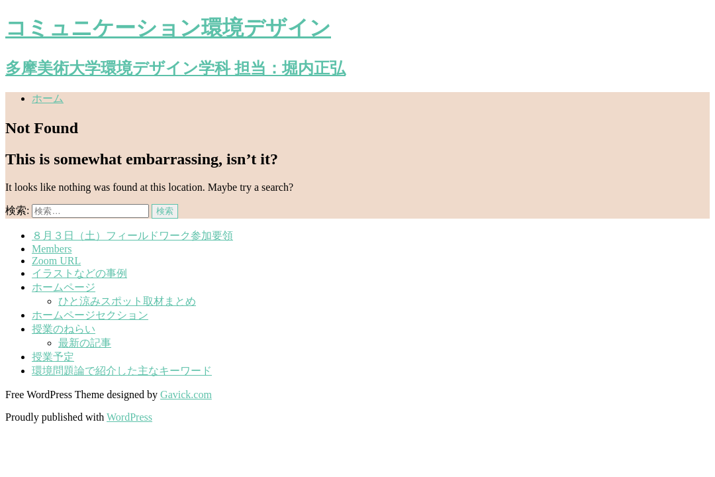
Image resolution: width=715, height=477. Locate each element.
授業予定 (53, 356)
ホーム (48, 98)
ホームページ (63, 287)
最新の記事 (84, 342)
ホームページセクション (90, 315)
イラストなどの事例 (79, 273)
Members (52, 248)
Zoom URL (56, 260)
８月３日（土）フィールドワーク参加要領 (132, 235)
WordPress (129, 417)
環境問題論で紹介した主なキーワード (122, 370)
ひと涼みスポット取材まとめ (127, 301)
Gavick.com (186, 394)
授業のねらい (63, 329)
